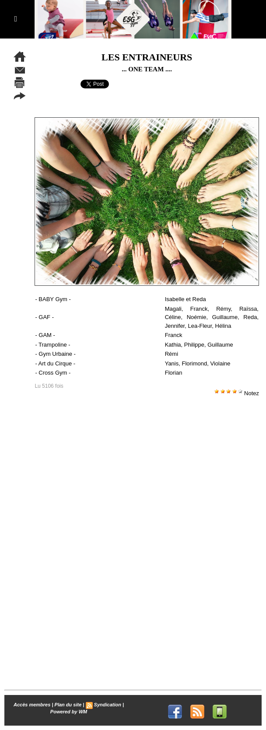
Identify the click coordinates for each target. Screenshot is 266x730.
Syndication (107, 704)
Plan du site (68, 704)
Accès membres (32, 704)
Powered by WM (68, 711)
